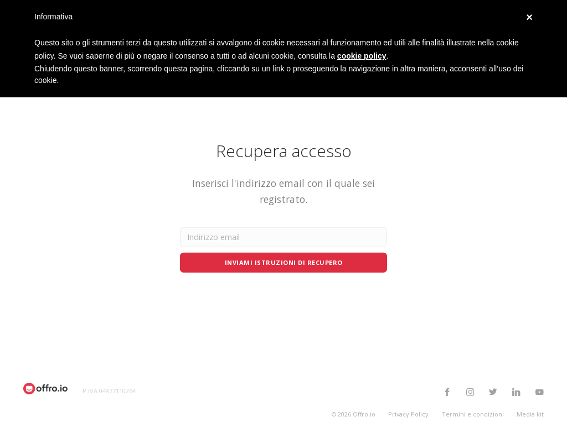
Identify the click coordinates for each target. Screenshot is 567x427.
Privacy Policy (408, 414)
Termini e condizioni (473, 414)
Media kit (530, 414)
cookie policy (361, 55)
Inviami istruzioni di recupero (284, 262)
